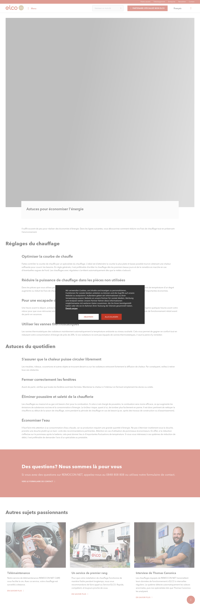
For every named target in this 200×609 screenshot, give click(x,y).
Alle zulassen (111, 316)
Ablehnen (88, 316)
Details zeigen (72, 308)
